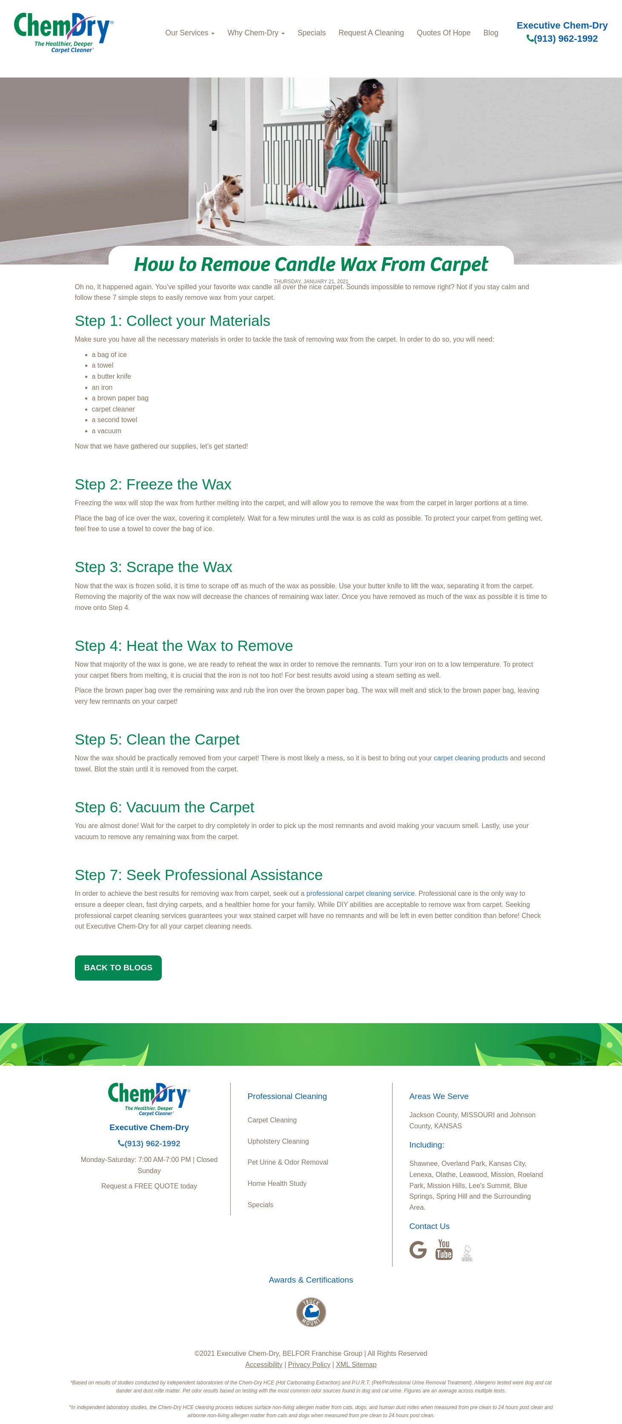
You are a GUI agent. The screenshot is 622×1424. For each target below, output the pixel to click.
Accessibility (263, 1364)
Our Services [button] (190, 33)
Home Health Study (277, 1183)
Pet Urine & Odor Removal (288, 1162)
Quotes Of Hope (444, 33)
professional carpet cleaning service (361, 893)
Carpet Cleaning (272, 1120)
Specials (312, 33)
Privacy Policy (309, 1364)
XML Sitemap (356, 1364)
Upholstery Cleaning (278, 1141)
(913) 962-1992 (562, 38)
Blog (491, 33)
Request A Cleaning (371, 33)
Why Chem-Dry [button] (256, 33)
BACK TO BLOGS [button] (118, 967)
